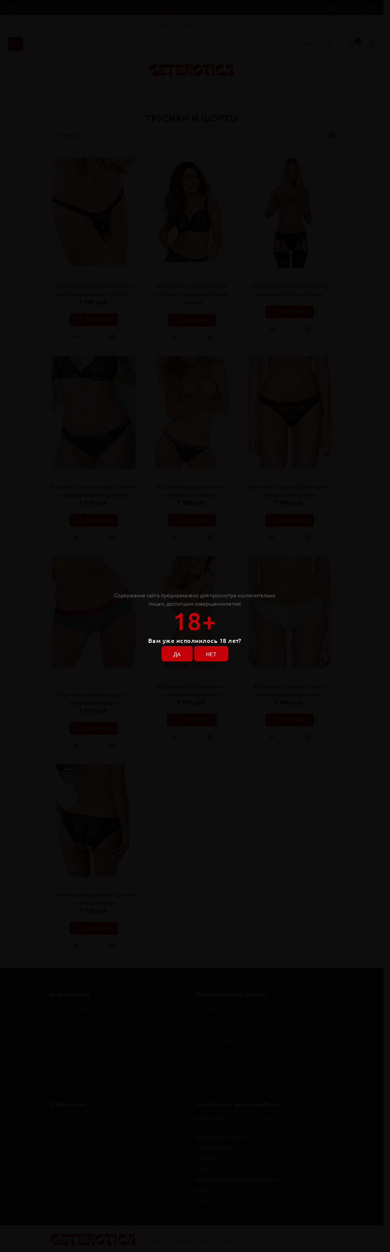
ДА (177, 654)
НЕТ (211, 654)
